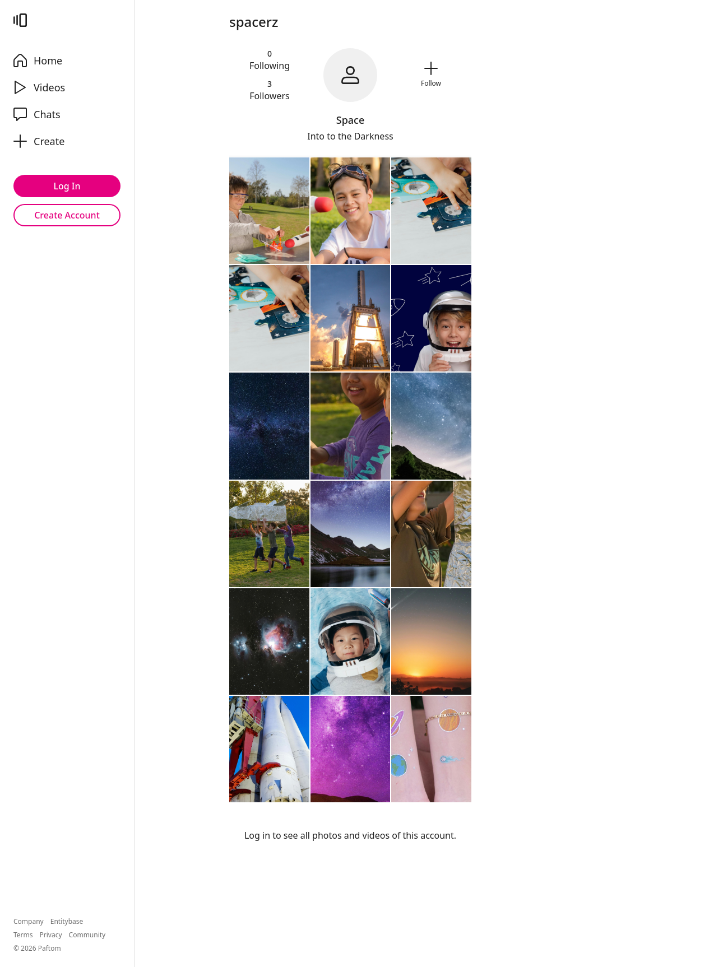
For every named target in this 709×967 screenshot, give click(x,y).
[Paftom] (20, 20)
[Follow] (431, 75)
